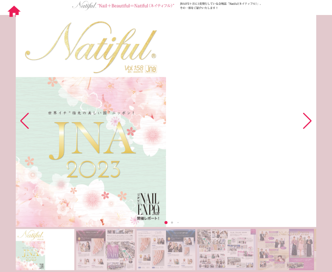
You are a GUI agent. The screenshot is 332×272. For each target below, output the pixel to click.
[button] (307, 121)
